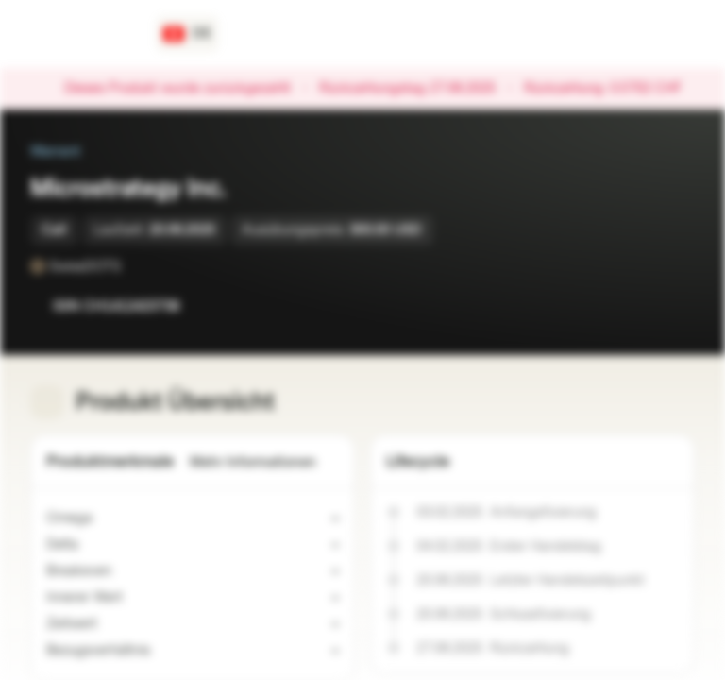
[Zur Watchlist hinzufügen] (638, 306)
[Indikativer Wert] (134, 597)
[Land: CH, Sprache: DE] (187, 34)
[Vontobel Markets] (81, 34)
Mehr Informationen (264, 462)
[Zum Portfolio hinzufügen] (676, 306)
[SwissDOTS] (134, 266)
